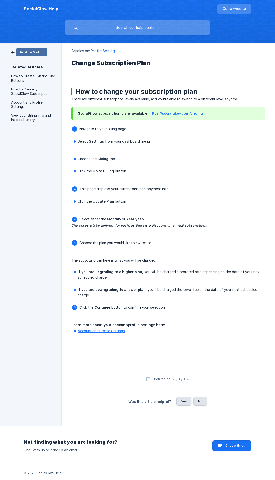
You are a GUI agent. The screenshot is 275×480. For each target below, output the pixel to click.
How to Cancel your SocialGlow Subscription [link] (30, 91)
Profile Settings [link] (104, 51)
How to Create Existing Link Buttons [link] (33, 78)
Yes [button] (184, 401)
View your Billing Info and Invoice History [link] (31, 117)
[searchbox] (137, 27)
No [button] (200, 401)
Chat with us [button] (235, 445)
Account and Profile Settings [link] (27, 104)
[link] (29, 52)
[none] (41, 9)
